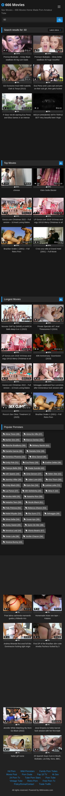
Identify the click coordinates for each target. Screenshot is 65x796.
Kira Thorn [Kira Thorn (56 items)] (54, 479)
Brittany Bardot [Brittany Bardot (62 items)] (40, 445)
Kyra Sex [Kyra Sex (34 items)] (32, 485)
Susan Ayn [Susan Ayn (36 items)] (33, 519)
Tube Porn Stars (33, 778)
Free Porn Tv (49, 781)
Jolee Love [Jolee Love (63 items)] (35, 479)
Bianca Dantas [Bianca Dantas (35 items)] (34, 440)
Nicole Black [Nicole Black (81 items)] (35, 502)
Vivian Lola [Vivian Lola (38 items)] (12, 536)
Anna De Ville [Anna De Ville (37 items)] (34, 434)
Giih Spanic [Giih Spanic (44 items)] (12, 474)
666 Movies (13, 4)
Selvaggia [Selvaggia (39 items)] (53, 513)
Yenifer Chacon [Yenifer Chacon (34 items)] (34, 536)
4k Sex (55, 774)
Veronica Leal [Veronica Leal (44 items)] (13, 531)
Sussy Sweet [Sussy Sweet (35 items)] (13, 525)
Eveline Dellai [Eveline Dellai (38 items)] (53, 462)
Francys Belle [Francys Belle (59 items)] (13, 468)
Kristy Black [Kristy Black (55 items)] (12, 485)
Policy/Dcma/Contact (24, 784)
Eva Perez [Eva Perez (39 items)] (31, 462)
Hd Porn (12, 771)
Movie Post (11, 774)
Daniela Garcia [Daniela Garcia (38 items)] (13, 451)
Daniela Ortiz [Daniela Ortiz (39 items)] (36, 451)
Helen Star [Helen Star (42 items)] (54, 474)
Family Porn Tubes (48, 771)
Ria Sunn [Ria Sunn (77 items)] (34, 513)
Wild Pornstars (27, 771)
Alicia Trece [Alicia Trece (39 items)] (12, 434)
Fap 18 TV (42, 774)
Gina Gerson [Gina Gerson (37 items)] (33, 474)
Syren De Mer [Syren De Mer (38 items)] (35, 525)
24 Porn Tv (15, 778)
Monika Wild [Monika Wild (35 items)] (12, 496)
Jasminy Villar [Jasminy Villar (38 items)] (13, 479)
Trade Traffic (45, 784)
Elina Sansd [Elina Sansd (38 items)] (39, 457)
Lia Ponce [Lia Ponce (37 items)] (11, 491)
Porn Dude (27, 774)
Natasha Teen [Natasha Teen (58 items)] (13, 502)
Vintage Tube (16, 781)
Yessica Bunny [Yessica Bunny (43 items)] (13, 542)
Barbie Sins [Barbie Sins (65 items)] (12, 440)
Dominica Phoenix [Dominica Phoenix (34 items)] (15, 457)
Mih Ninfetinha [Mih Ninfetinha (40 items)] (33, 491)
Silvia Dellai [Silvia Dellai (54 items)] (12, 519)
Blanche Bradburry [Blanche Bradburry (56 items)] (15, 445)
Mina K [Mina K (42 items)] (53, 491)
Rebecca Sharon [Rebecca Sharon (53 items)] (37, 508)
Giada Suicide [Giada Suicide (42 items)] (36, 468)
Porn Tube (50, 778)
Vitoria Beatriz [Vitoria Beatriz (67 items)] (36, 531)
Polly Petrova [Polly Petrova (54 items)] (13, 508)
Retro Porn (32, 781)
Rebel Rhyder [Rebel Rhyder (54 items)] (13, 513)
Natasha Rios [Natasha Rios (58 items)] (34, 496)
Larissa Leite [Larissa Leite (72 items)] (52, 485)
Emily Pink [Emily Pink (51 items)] (11, 462)
